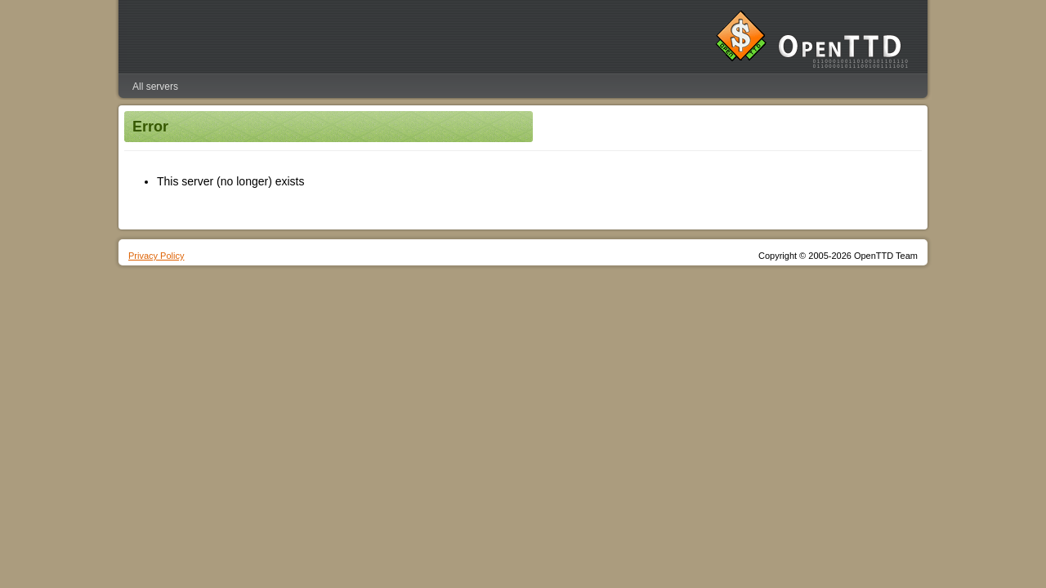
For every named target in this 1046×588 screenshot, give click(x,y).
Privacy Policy (156, 256)
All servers (155, 86)
